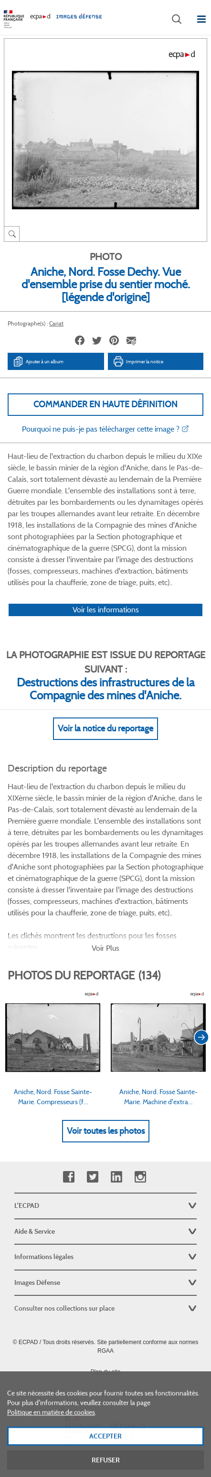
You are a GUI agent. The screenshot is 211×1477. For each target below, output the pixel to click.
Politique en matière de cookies (51, 1432)
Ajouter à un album (37, 361)
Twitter (92, 1177)
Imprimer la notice (138, 361)
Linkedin (116, 1177)
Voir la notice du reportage (105, 728)
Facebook (68, 1177)
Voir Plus (105, 948)
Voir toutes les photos (106, 1131)
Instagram (140, 1177)
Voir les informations (106, 609)
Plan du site (106, 1371)
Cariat (56, 323)
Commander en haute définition (105, 404)
